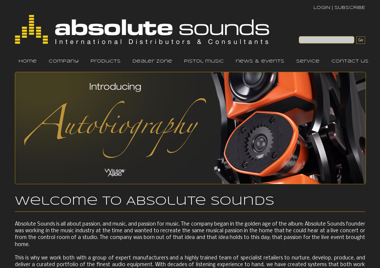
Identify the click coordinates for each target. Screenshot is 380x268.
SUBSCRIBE (349, 8)
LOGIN (322, 8)
